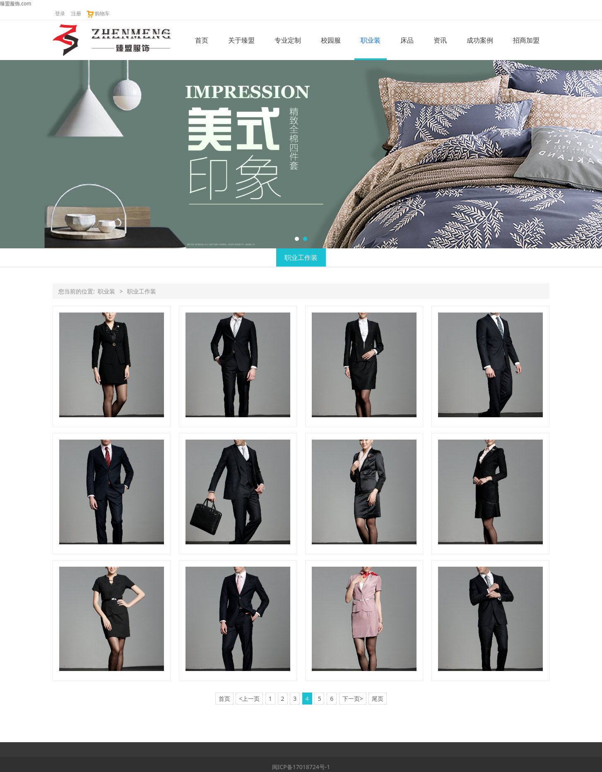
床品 (407, 40)
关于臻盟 (241, 40)
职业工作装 (301, 257)
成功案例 (480, 40)
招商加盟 (526, 40)
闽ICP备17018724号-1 (301, 767)
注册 (76, 13)
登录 (60, 13)
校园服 (331, 40)
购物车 (98, 13)
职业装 (370, 40)
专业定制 (288, 40)
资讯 (440, 40)
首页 (201, 40)
